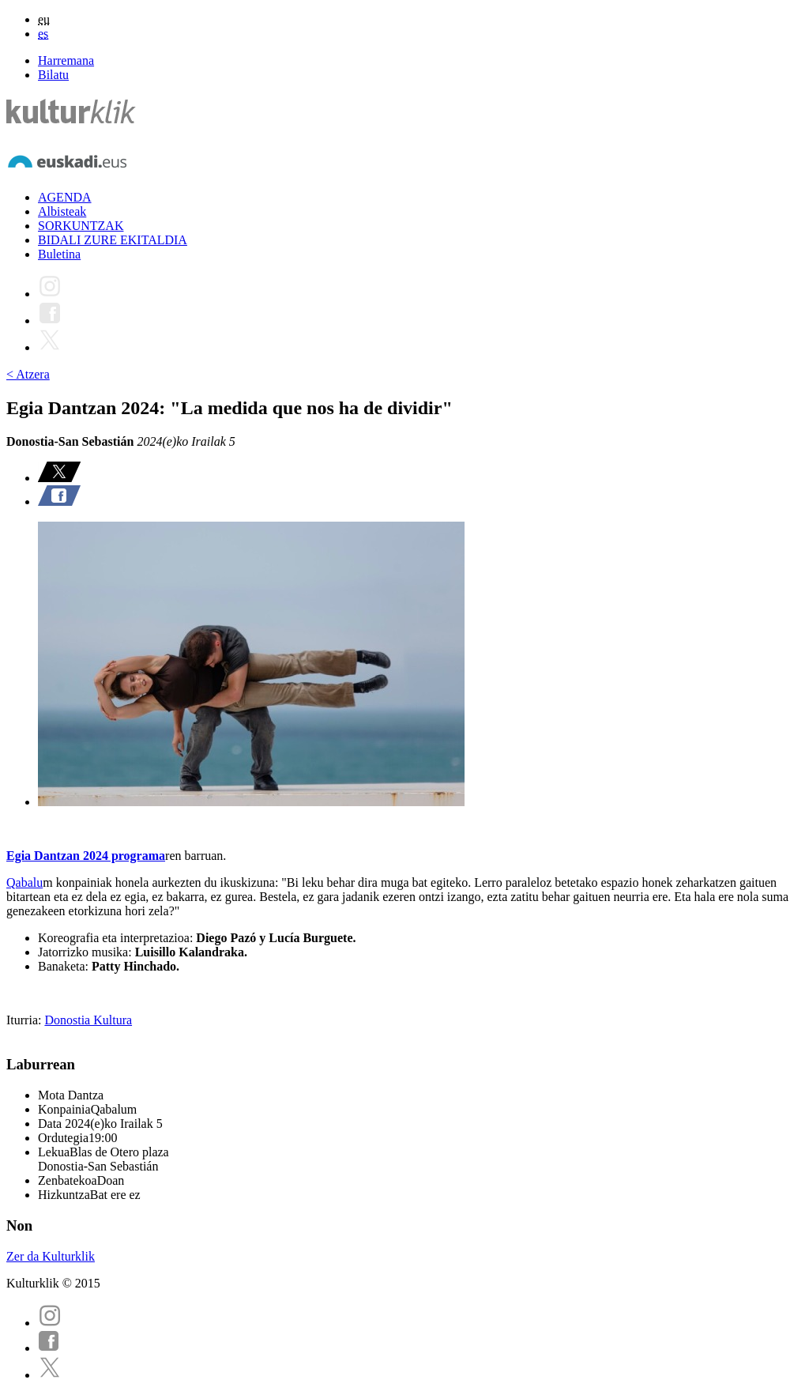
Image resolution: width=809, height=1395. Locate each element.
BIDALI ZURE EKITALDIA (112, 240)
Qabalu (24, 882)
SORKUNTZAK (80, 225)
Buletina (59, 254)
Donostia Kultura (88, 1020)
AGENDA (65, 197)
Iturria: (25, 1020)
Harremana (66, 60)
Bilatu (53, 74)
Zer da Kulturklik (50, 1256)
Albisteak (62, 211)
